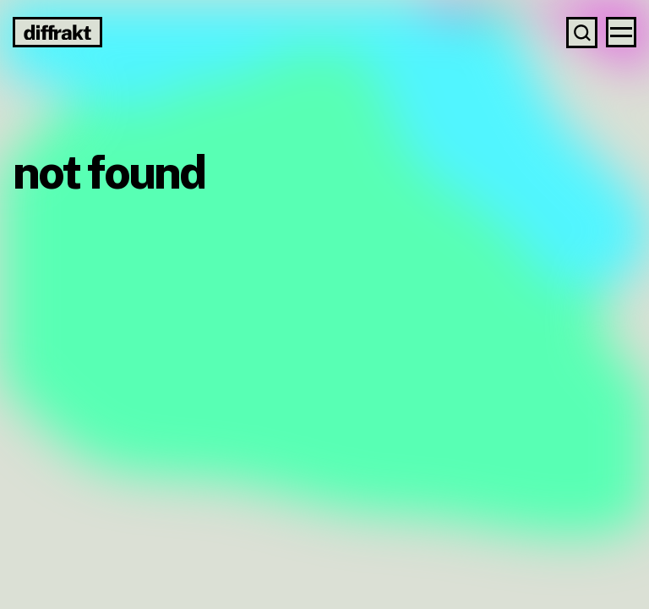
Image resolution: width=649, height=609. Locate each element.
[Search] (582, 32)
